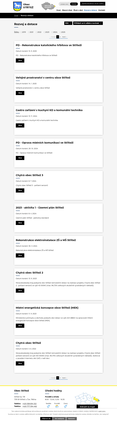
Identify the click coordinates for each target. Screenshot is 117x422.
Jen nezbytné (59, 418)
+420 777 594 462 (29, 406)
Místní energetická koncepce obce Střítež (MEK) (47, 307)
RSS (68, 23)
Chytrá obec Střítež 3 (29, 175)
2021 (31, 32)
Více (20, 60)
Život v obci (78, 10)
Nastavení (71, 418)
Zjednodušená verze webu (93, 4)
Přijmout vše (46, 418)
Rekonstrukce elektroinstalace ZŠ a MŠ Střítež (46, 240)
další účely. (102, 411)
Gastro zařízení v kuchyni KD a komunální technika (49, 110)
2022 (39, 32)
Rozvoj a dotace (90, 10)
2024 (55, 32)
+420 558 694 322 (29, 404)
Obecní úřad (67, 10)
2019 (24, 32)
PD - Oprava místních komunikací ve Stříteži (44, 142)
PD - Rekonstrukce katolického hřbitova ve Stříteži (49, 45)
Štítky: (16, 32)
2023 (47, 32)
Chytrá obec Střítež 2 (29, 272)
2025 (63, 32)
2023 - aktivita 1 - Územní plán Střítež (40, 207)
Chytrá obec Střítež (28, 342)
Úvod (58, 10)
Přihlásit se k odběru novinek (88, 23)
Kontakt (101, 10)
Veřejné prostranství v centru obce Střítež (43, 77)
